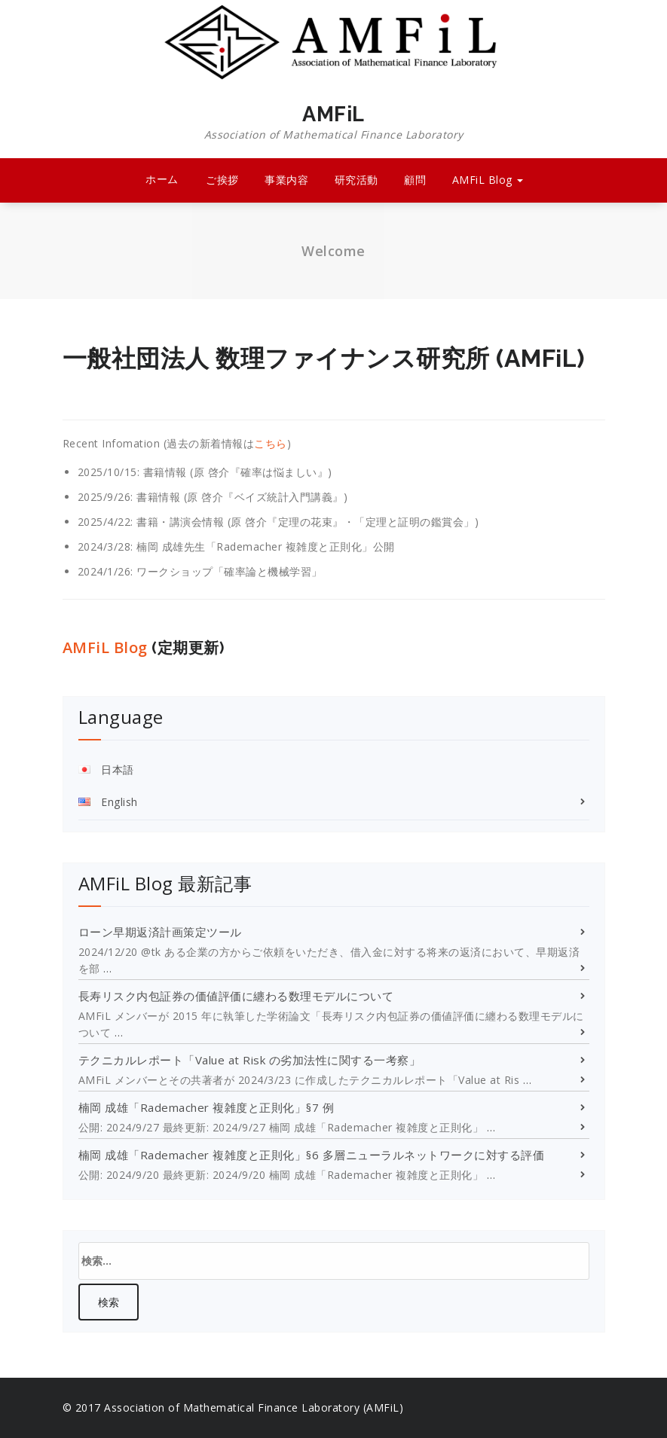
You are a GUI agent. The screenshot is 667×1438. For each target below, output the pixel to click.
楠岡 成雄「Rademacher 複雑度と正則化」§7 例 (206, 1107)
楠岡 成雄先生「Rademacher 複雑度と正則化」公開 (265, 546)
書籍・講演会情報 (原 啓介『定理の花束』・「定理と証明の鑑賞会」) (307, 521)
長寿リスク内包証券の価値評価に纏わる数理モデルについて (236, 995)
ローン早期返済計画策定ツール (160, 931)
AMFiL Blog (488, 179)
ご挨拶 (222, 179)
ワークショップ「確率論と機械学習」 (229, 571)
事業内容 (286, 179)
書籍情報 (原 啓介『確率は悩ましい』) (237, 472)
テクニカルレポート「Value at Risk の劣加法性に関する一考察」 (249, 1059)
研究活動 (356, 179)
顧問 (415, 179)
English (119, 802)
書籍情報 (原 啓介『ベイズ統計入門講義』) (241, 497)
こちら (270, 443)
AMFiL (334, 122)
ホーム (162, 179)
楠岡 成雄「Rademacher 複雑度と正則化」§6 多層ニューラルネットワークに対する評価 (311, 1154)
